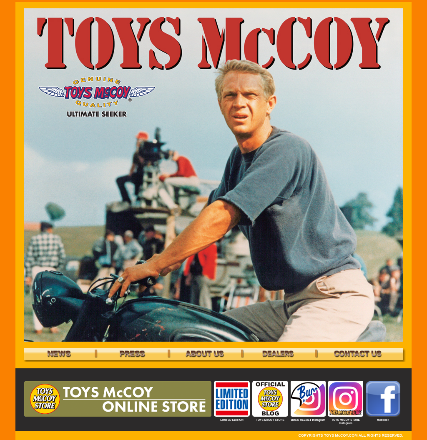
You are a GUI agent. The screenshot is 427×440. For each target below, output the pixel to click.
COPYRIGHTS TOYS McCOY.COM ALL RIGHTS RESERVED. (350, 435)
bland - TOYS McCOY (205, 354)
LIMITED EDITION (231, 419)
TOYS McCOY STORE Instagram (346, 421)
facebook (383, 419)
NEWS (59, 354)
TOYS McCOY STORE (270, 419)
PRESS (132, 354)
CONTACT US (357, 354)
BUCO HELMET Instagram (308, 419)
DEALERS (278, 354)
